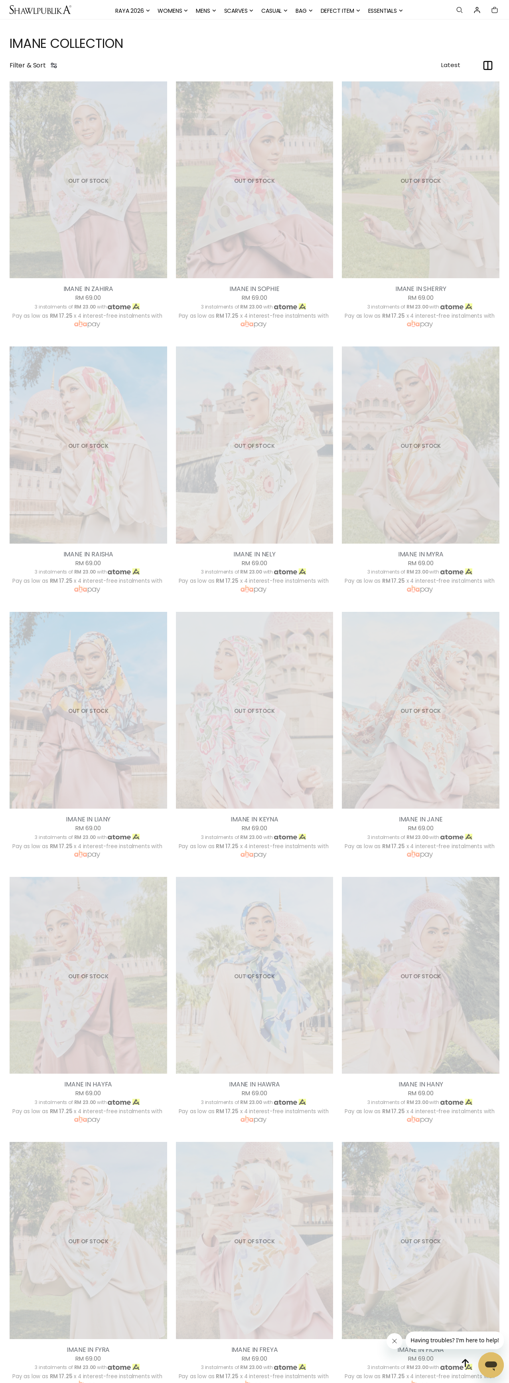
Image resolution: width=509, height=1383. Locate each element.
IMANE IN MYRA (421, 554)
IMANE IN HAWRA (254, 1084)
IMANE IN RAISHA (88, 554)
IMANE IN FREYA (254, 1349)
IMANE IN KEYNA (254, 819)
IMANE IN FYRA (88, 1349)
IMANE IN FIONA (421, 1349)
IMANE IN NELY (255, 554)
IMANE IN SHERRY (421, 289)
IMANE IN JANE (421, 819)
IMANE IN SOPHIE (255, 289)
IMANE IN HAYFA (88, 1084)
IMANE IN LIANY (88, 819)
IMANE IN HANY (420, 1084)
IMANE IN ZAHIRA (88, 289)
